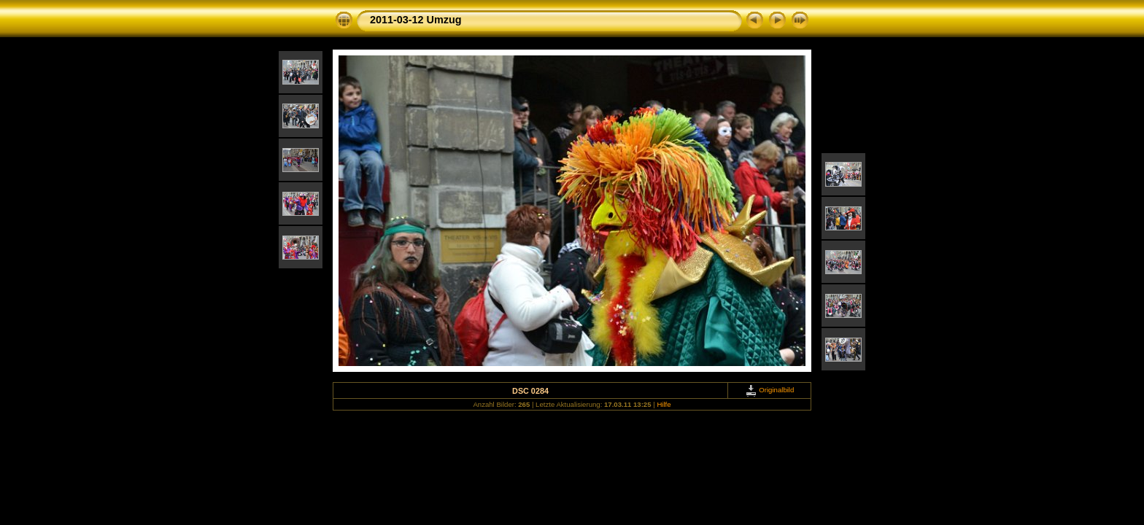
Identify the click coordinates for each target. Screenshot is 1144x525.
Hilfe (663, 404)
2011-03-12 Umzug (416, 20)
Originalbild (770, 390)
